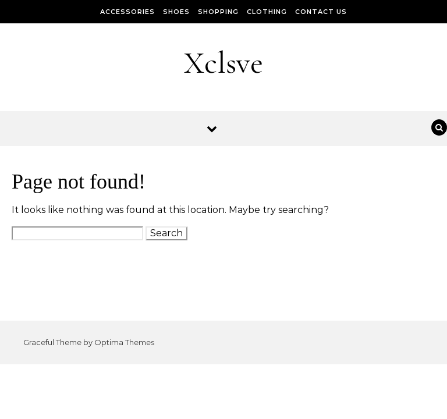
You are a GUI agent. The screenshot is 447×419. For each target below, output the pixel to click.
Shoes (176, 12)
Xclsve (223, 62)
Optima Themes (124, 342)
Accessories (127, 12)
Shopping (218, 12)
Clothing (267, 12)
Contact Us (321, 12)
